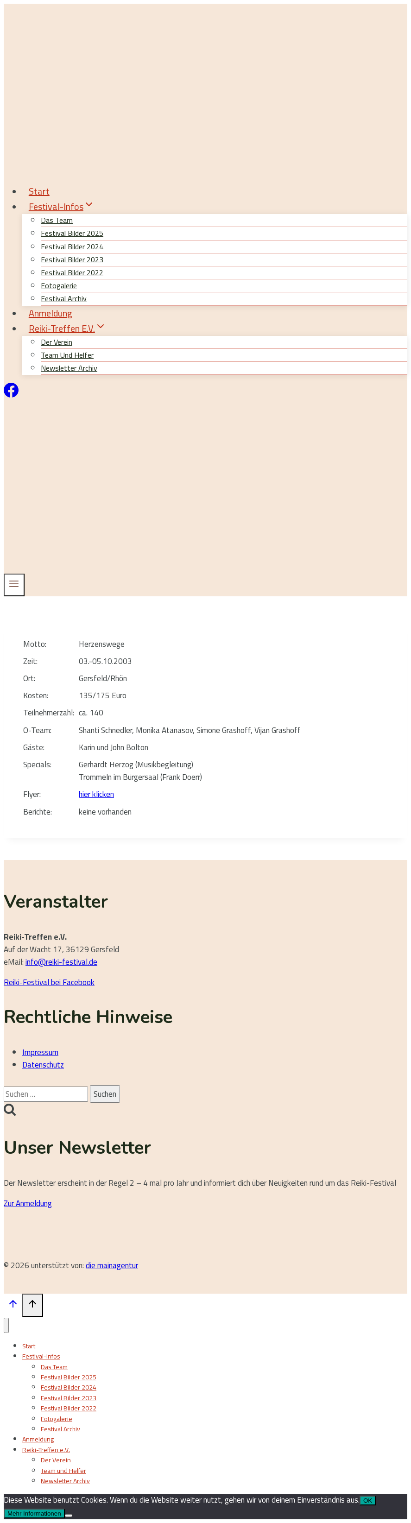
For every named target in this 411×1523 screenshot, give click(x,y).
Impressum (40, 1052)
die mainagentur (112, 1265)
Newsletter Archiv (69, 368)
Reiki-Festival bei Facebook (49, 982)
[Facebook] (11, 394)
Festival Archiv (60, 1429)
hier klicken (96, 794)
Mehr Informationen (34, 1513)
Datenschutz (43, 1064)
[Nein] (68, 1515)
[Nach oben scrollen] (13, 1306)
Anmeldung (50, 313)
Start (39, 191)
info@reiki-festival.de (61, 961)
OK (367, 1500)
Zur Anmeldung (28, 1203)
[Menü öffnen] (14, 585)
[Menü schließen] (6, 1325)
